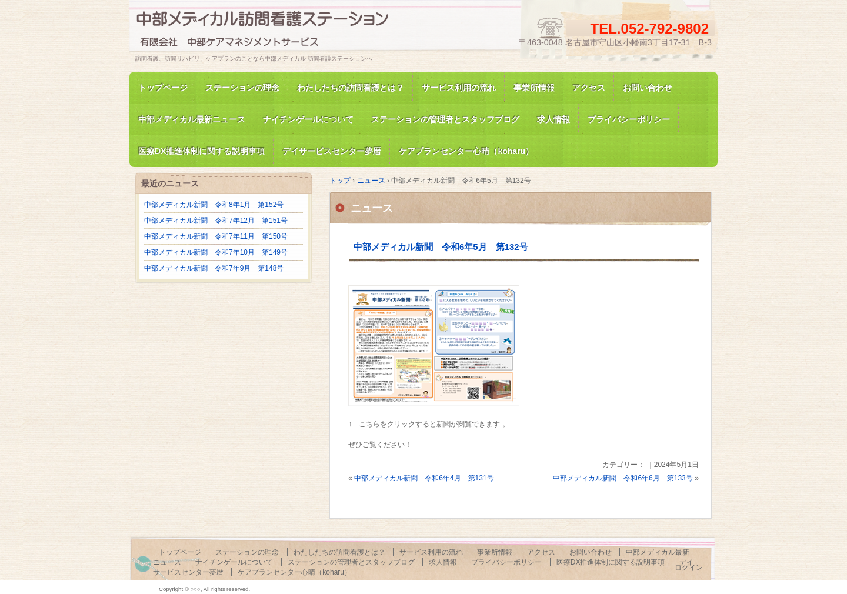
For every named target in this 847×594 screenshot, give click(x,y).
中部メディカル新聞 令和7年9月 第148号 (214, 268)
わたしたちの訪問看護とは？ (350, 87)
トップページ (163, 87)
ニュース (372, 208)
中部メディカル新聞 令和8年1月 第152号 (214, 205)
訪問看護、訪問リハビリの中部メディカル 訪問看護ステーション (270, 31)
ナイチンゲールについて (308, 119)
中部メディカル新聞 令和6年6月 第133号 (622, 478)
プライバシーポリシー (629, 119)
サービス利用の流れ (459, 87)
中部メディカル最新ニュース (191, 119)
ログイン (689, 567)
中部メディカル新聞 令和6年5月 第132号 (441, 247)
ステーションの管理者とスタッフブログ (445, 119)
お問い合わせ (647, 87)
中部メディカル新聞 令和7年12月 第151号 (216, 220)
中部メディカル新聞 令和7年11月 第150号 (216, 236)
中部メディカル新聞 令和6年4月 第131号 (423, 478)
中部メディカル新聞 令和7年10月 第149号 (216, 252)
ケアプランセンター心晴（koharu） (294, 572)
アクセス (588, 87)
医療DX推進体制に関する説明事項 (610, 562)
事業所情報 (534, 87)
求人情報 (553, 119)
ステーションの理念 (242, 87)
